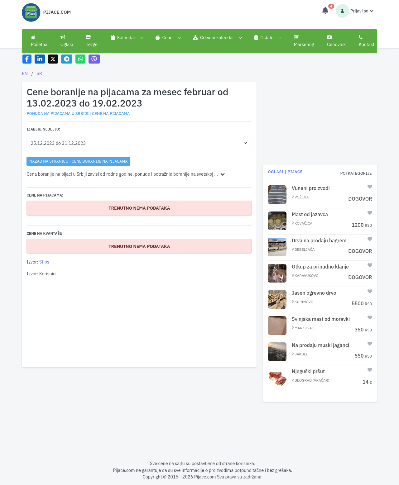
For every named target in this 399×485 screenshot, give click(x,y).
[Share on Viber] (94, 59)
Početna (39, 41)
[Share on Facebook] (26, 59)
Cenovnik (336, 41)
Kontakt (367, 41)
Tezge (92, 41)
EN (25, 73)
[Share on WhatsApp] (80, 59)
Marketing (304, 41)
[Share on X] (53, 59)
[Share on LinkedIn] (40, 59)
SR (39, 73)
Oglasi (66, 41)
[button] (126, 37)
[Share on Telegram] (66, 59)
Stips (44, 262)
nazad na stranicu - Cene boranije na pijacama (78, 161)
